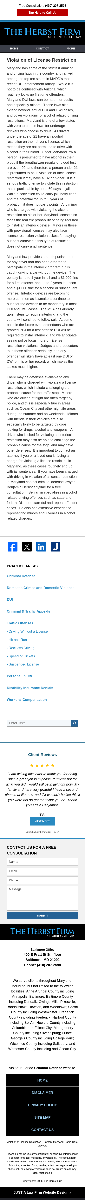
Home (14, 48)
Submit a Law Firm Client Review (42, 832)
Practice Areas (22, 566)
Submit (42, 915)
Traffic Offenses (20, 623)
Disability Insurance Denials (30, 688)
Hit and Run (18, 640)
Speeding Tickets (22, 656)
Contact (42, 48)
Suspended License (24, 665)
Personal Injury (19, 676)
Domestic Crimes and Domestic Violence (41, 588)
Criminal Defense (21, 576)
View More (42, 821)
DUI (10, 600)
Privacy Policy (42, 1106)
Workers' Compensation (27, 700)
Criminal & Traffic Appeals (28, 611)
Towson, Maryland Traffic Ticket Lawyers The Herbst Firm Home (42, 33)
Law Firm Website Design (41, 1194)
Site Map (42, 1119)
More (71, 48)
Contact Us (42, 1131)
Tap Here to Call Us (42, 12)
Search (74, 723)
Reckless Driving (22, 648)
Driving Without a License (29, 631)
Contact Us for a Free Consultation (31, 851)
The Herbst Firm (53, 1182)
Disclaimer (42, 1093)
